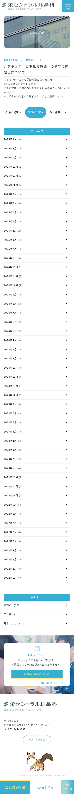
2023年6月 (10, 422)
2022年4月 (10, 550)
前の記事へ (12, 112)
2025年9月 (10, 194)
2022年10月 (11, 495)
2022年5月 (10, 541)
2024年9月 (10, 294)
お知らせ (31, 60)
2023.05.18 (11, 60)
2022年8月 (10, 513)
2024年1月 (10, 367)
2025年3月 (10, 239)
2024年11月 (11, 276)
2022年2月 (10, 568)
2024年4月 (10, 340)
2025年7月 (10, 212)
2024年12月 (11, 267)
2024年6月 (10, 321)
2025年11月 (11, 175)
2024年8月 (10, 303)
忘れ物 (7, 614)
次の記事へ (59, 112)
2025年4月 (10, 230)
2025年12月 (11, 166)
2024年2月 (10, 358)
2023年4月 (10, 440)
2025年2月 (10, 248)
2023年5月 (10, 431)
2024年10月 (11, 285)
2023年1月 (10, 468)
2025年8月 (10, 203)
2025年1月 (10, 258)
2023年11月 (11, 385)
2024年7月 (10, 312)
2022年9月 (10, 504)
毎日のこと (10, 623)
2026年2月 (10, 148)
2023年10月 (11, 395)
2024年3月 (10, 349)
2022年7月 (10, 522)
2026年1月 (10, 157)
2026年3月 (10, 139)
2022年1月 (10, 577)
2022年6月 (10, 532)
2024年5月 (10, 331)
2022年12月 (11, 477)
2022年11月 (11, 486)
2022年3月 (10, 559)
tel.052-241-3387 (15, 729)
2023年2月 (10, 459)
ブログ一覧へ (35, 112)
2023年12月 (11, 376)
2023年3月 (10, 449)
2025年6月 (10, 221)
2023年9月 (10, 404)
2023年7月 (10, 413)
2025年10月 (11, 184)
